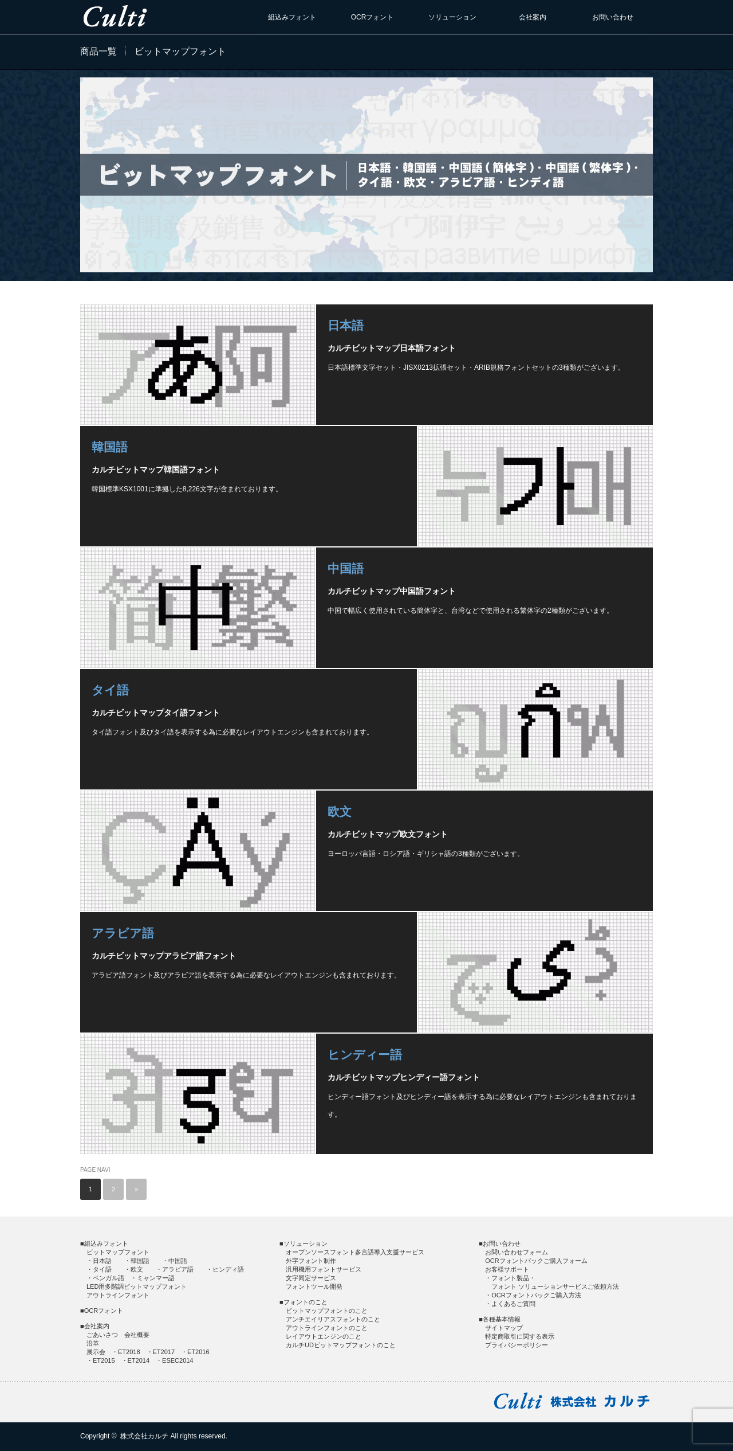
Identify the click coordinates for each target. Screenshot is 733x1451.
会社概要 (136, 1334)
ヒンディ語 (228, 1269)
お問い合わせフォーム (516, 1252)
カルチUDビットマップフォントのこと (341, 1345)
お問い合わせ (612, 17)
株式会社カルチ (144, 1436)
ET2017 (164, 1351)
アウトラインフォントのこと (327, 1327)
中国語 (346, 568)
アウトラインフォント (117, 1295)
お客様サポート (507, 1269)
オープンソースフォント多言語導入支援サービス (355, 1252)
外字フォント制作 (311, 1260)
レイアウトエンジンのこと (323, 1336)
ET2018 (129, 1351)
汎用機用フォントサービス (323, 1269)
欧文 (340, 811)
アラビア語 (123, 933)
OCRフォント (372, 17)
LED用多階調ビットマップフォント (136, 1286)
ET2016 (198, 1351)
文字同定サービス (311, 1277)
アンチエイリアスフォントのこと (333, 1319)
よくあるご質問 (513, 1303)
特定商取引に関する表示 (519, 1336)
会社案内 (532, 17)
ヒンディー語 (365, 1054)
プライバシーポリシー (516, 1345)
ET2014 (139, 1360)
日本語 (346, 325)
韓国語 (110, 446)
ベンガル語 (108, 1277)
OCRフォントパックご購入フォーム (536, 1260)
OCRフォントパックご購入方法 (536, 1295)
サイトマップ (504, 1327)
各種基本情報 (502, 1319)
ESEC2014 (177, 1360)
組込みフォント (292, 17)
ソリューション (452, 17)
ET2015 (104, 1360)
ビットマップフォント (117, 1252)
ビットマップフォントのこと (327, 1310)
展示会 (95, 1351)
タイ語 (110, 690)
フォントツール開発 (314, 1286)
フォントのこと (305, 1302)
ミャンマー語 (156, 1277)
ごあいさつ (102, 1334)
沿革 (92, 1343)
